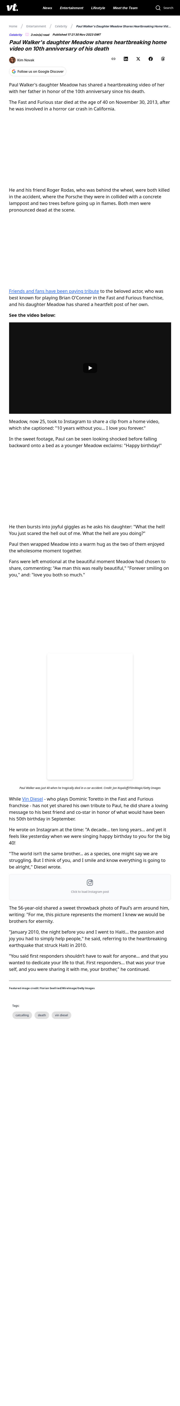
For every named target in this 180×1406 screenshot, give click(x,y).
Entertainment (71, 8)
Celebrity (61, 26)
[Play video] (90, 368)
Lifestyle (98, 8)
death (42, 1015)
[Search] (164, 8)
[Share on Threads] (163, 58)
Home (13, 26)
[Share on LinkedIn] (125, 58)
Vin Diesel (32, 799)
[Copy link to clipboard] (113, 58)
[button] (90, 887)
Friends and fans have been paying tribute (54, 291)
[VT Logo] (12, 8)
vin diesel (61, 1015)
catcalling (22, 1015)
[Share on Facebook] (150, 58)
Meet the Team (125, 8)
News (47, 8)
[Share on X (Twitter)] (138, 58)
